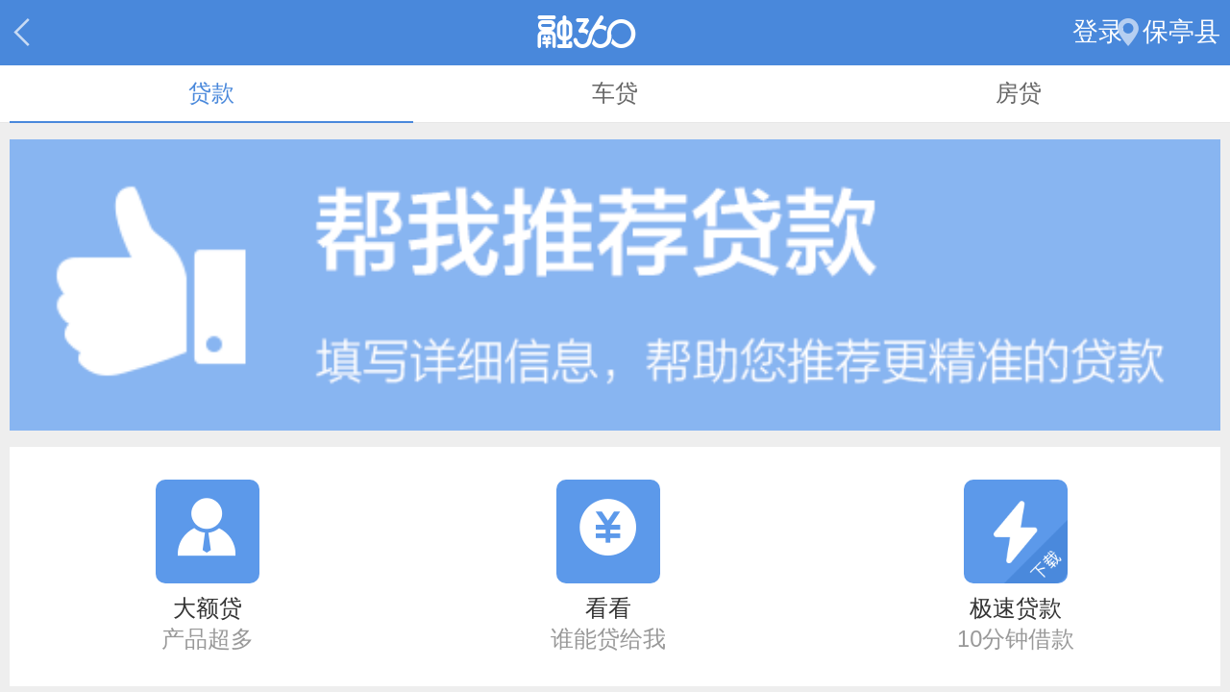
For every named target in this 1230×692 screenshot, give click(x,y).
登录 (1098, 31)
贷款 (211, 93)
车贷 (615, 93)
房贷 (1019, 93)
